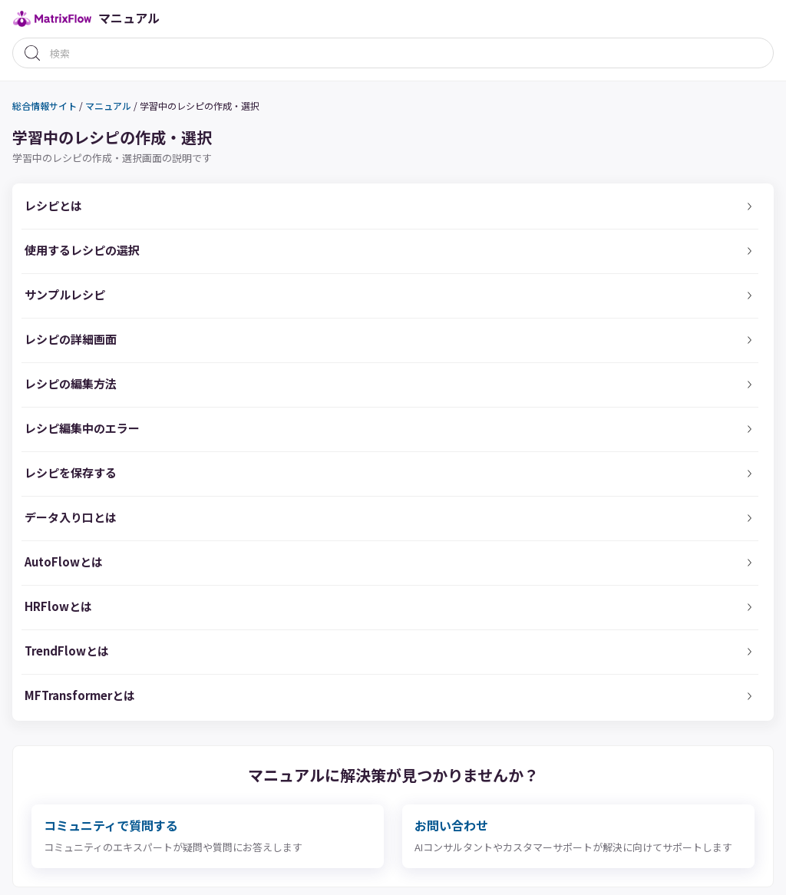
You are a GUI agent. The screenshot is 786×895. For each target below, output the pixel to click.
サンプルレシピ (65, 294)
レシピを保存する (71, 472)
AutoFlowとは (64, 561)
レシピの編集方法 (71, 383)
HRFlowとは (58, 606)
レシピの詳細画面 (71, 339)
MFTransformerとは (80, 695)
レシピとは (53, 205)
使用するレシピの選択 (82, 250)
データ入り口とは (71, 517)
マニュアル (108, 105)
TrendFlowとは (67, 650)
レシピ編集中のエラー (82, 428)
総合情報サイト (44, 105)
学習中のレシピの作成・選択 (199, 105)
